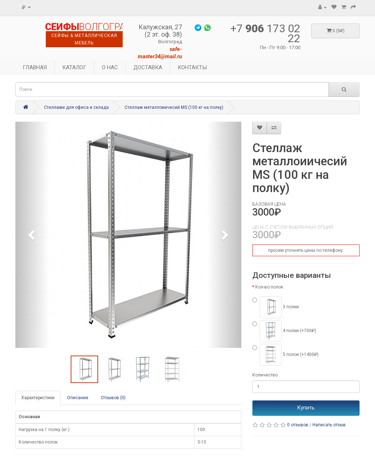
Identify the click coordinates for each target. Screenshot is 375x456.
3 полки (275, 307)
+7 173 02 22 (265, 33)
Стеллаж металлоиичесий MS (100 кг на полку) (174, 107)
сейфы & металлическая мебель (84, 39)
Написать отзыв (329, 424)
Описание (77, 397)
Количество (265, 375)
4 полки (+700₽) (284, 331)
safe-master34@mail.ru (160, 53)
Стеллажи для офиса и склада (76, 107)
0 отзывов (297, 424)
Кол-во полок (269, 287)
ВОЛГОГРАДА (84, 27)
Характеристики (38, 397)
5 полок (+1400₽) (285, 355)
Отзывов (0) (113, 397)
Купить (306, 407)
